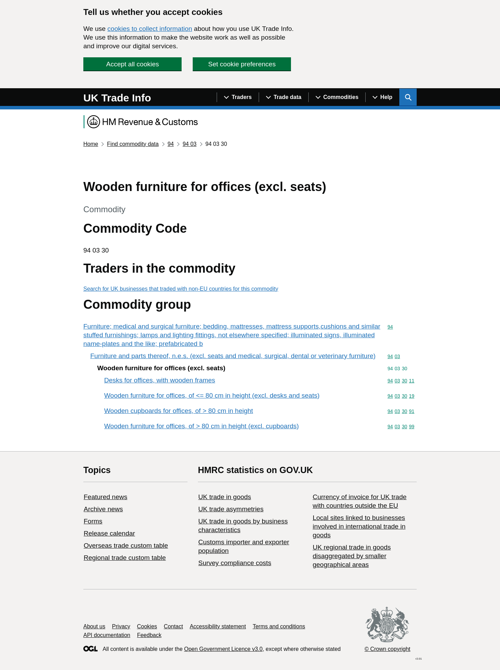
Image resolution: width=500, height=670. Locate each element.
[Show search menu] (408, 97)
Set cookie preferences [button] (242, 64)
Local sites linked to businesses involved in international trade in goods (358, 526)
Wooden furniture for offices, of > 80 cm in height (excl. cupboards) (201, 426)
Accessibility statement (218, 626)
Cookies (147, 626)
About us (94, 626)
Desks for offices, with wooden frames (159, 380)
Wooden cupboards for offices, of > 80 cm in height (178, 410)
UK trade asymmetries (231, 509)
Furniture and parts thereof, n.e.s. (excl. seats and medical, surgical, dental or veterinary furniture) (233, 355)
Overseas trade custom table (126, 545)
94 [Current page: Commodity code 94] (170, 144)
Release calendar (109, 533)
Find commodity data (133, 144)
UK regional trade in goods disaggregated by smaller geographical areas (351, 556)
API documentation (106, 635)
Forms (93, 521)
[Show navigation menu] (238, 97)
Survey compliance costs (234, 562)
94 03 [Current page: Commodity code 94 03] (190, 144)
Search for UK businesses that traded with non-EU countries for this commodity (180, 289)
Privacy (121, 626)
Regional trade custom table (125, 557)
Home (90, 144)
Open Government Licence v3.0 (223, 649)
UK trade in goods (224, 497)
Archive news (103, 509)
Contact (173, 626)
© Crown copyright (387, 649)
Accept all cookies (132, 64)
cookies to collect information (149, 28)
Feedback (149, 635)
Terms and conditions (279, 626)
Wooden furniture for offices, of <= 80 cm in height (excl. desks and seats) (211, 395)
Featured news (105, 497)
